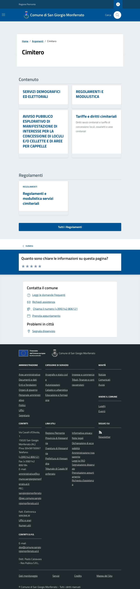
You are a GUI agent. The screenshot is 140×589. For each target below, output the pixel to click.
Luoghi (101, 406)
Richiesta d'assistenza (83, 482)
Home (25, 41)
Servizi (55, 576)
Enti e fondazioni (27, 385)
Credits (78, 576)
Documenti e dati (28, 380)
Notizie (102, 374)
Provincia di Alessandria (56, 440)
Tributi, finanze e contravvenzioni (83, 382)
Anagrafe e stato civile (56, 377)
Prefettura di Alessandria (56, 460)
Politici (22, 405)
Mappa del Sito (104, 576)
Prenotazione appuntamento (83, 475)
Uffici (21, 410)
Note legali (77, 438)
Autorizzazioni (52, 385)
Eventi (101, 411)
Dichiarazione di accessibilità (83, 445)
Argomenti (37, 41)
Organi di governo (28, 390)
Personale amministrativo (30, 397)
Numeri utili (25, 525)
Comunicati (104, 380)
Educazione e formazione (56, 397)
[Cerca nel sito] (116, 15)
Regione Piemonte (27, 4)
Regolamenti (30, 186)
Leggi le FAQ (78, 461)
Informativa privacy (82, 433)
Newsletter (104, 437)
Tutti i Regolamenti (70, 227)
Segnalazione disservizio (83, 467)
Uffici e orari (25, 520)
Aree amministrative (29, 374)
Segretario (24, 415)
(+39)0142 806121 (29, 457)
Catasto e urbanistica (56, 390)
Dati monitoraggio (28, 576)
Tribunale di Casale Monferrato (56, 471)
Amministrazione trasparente (83, 455)
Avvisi (101, 385)
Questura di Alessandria (56, 450)
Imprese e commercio (83, 374)
